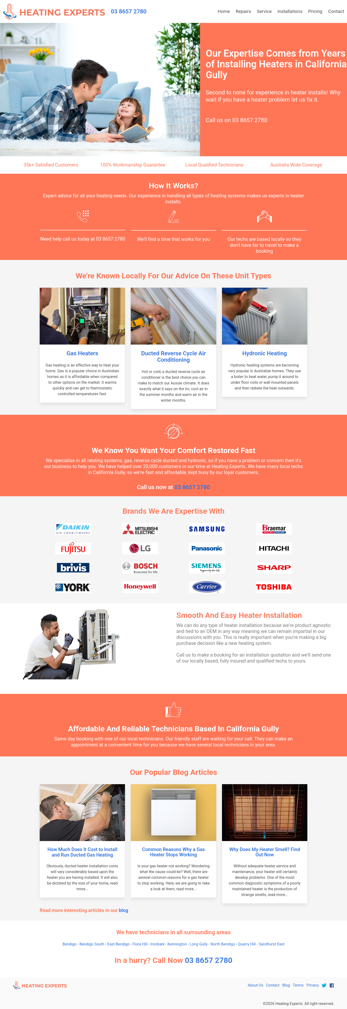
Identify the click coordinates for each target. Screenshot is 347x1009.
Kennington (177, 944)
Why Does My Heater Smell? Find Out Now (264, 852)
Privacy (312, 985)
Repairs (243, 11)
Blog (286, 985)
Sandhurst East (271, 944)
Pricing (315, 11)
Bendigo (69, 944)
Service (264, 11)
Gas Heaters (82, 353)
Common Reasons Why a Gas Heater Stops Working (173, 852)
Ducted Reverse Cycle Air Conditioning (173, 356)
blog (123, 910)
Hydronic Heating (264, 353)
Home (224, 11)
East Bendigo (118, 944)
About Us (255, 985)
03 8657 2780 (249, 120)
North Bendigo (223, 944)
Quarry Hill (247, 944)
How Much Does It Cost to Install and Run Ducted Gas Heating (82, 852)
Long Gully (199, 944)
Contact (336, 11)
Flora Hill (140, 944)
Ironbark (158, 944)
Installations (290, 11)
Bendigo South (91, 944)
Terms (298, 985)
